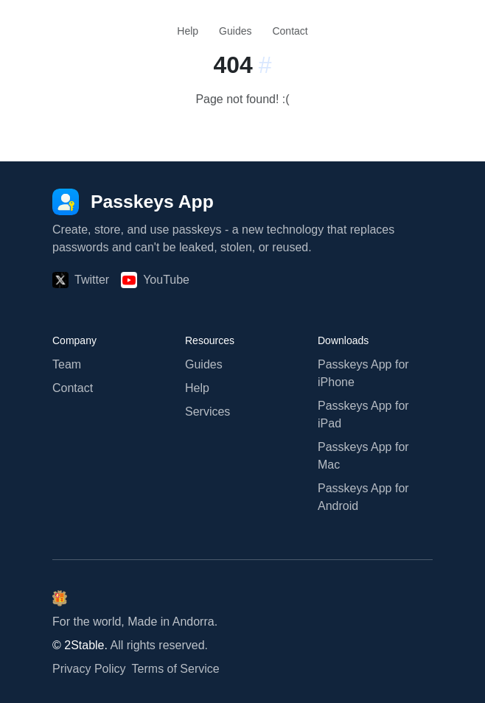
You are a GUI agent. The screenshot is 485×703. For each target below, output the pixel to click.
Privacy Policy (89, 668)
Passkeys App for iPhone (363, 373)
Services (207, 411)
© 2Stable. (80, 645)
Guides (235, 31)
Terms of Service (176, 668)
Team (66, 364)
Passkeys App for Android (363, 497)
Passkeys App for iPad (363, 414)
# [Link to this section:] (265, 65)
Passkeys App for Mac (363, 456)
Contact (289, 31)
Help (187, 31)
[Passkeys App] (133, 201)
